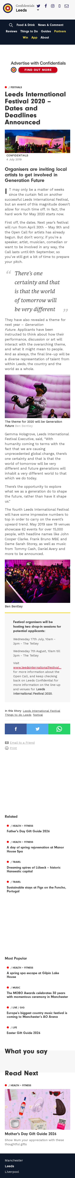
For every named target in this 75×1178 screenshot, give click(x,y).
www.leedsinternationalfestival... (37, 667)
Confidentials (17, 155)
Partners (60, 31)
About (45, 37)
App (34, 37)
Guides (46, 31)
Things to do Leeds (18, 714)
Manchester (14, 1160)
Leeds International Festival (41, 710)
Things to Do (29, 31)
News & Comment (50, 25)
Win (25, 37)
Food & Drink (26, 25)
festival (38, 714)
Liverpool (12, 1172)
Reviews (11, 31)
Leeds (9, 1166)
